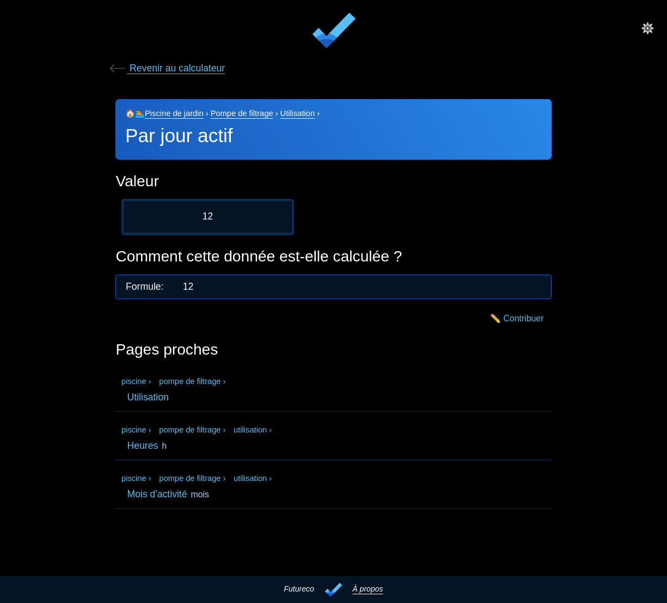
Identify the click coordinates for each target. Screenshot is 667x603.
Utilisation (297, 113)
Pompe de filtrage (242, 113)
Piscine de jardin (174, 113)
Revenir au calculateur (166, 68)
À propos (367, 588)
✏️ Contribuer (516, 318)
